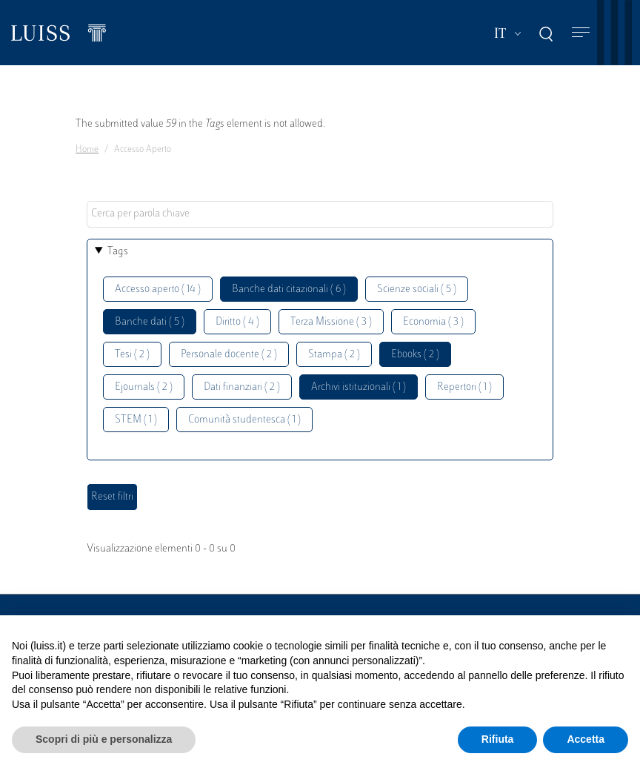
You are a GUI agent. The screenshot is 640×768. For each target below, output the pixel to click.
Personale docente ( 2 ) (229, 354)
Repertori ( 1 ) (464, 387)
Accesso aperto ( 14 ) (158, 289)
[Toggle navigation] (581, 33)
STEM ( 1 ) (136, 420)
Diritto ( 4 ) (237, 322)
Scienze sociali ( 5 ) (416, 289)
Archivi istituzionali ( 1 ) (358, 387)
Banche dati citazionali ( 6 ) (289, 289)
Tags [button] (117, 251)
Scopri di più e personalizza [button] (104, 739)
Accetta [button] (585, 739)
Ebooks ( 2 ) (415, 354)
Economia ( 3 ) (433, 322)
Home (87, 149)
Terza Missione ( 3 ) (331, 322)
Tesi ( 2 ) (132, 354)
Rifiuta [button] (497, 739)
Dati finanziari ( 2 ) (242, 387)
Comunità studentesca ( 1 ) (244, 420)
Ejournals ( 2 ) (144, 387)
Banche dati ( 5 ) (149, 322)
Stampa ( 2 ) (334, 354)
